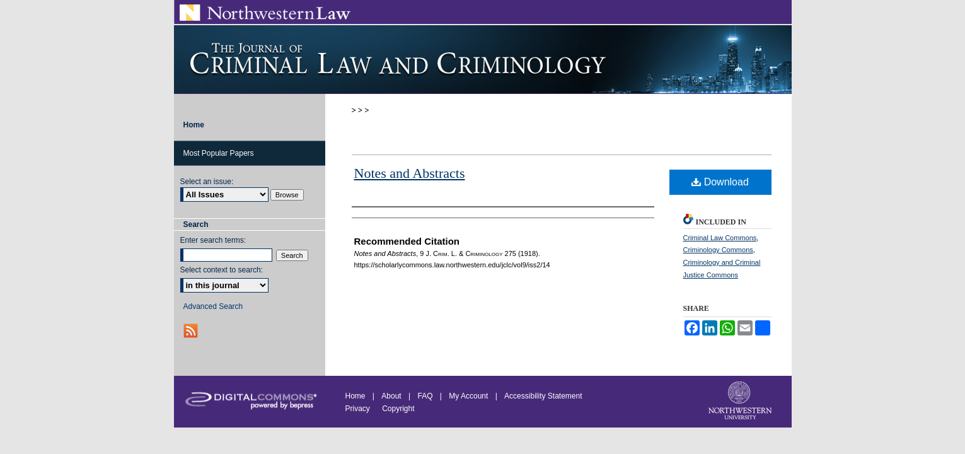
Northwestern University (741, 402)
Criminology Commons (718, 249)
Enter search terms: (213, 240)
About (391, 396)
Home (355, 396)
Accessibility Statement (543, 396)
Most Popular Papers (218, 153)
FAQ (424, 396)
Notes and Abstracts (409, 173)
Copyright (398, 408)
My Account (468, 396)
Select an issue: (207, 181)
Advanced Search (213, 306)
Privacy (359, 408)
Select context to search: (221, 269)
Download (720, 182)
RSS (191, 330)
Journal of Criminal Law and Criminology (483, 59)
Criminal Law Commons (720, 238)
